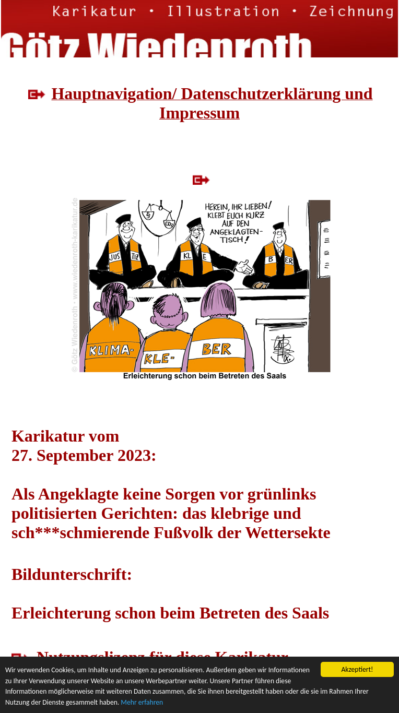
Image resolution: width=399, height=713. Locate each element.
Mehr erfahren (142, 702)
